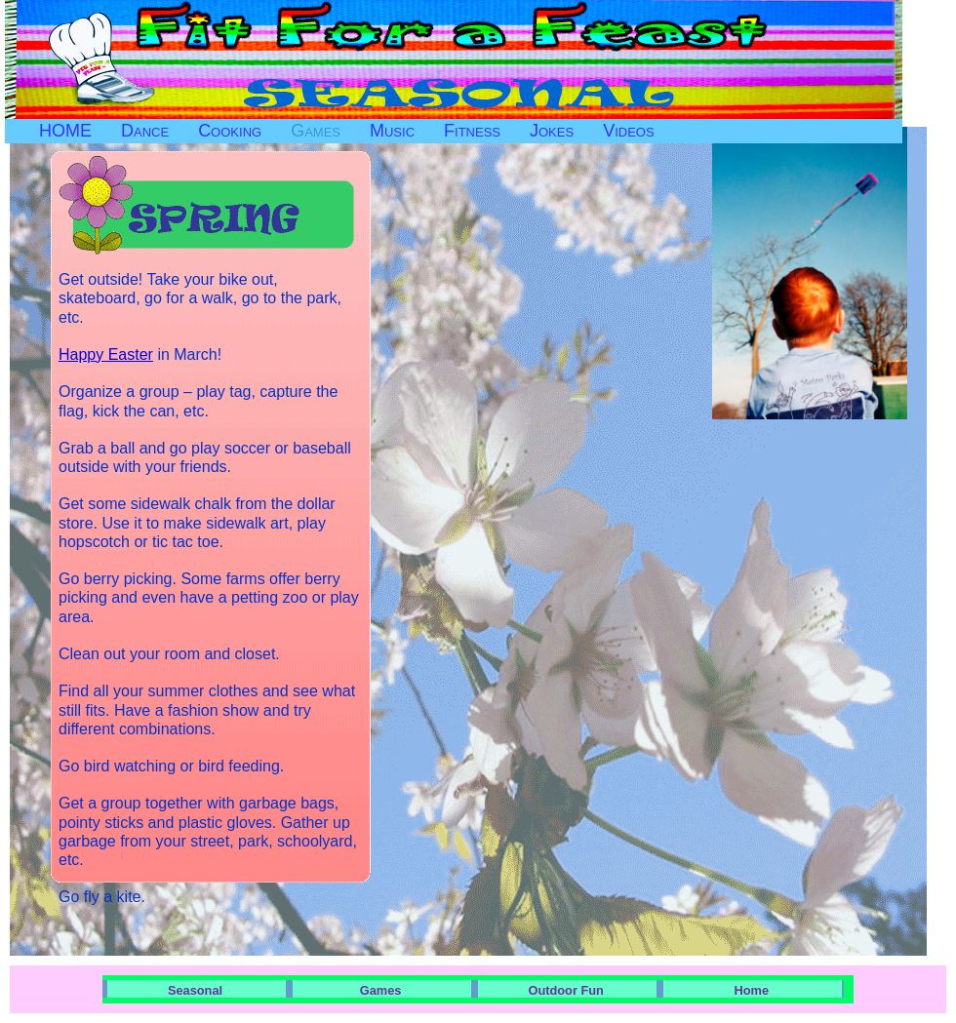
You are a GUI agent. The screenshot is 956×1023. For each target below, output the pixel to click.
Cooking (229, 130)
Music (392, 130)
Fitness (472, 130)
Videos (628, 130)
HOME (65, 130)
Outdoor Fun (565, 990)
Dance (145, 130)
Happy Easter (106, 354)
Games (315, 130)
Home (752, 990)
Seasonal (195, 990)
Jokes (552, 130)
